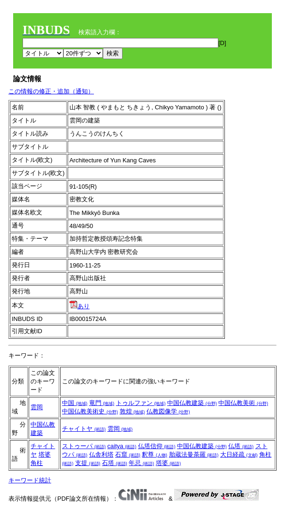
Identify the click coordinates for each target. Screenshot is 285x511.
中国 (74, 402)
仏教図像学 (168, 411)
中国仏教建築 (192, 402)
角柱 (37, 462)
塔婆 (45, 454)
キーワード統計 (29, 480)
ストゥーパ (84, 446)
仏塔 (241, 446)
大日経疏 (239, 454)
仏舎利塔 (101, 454)
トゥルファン (141, 402)
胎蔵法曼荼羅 (194, 454)
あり (79, 306)
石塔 (114, 462)
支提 (87, 462)
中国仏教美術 (243, 402)
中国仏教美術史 (90, 411)
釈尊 (154, 454)
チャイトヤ (84, 428)
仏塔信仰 (157, 446)
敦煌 (132, 411)
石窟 (127, 454)
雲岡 (37, 407)
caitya (122, 446)
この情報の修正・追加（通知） (51, 91)
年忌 (141, 462)
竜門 (102, 402)
